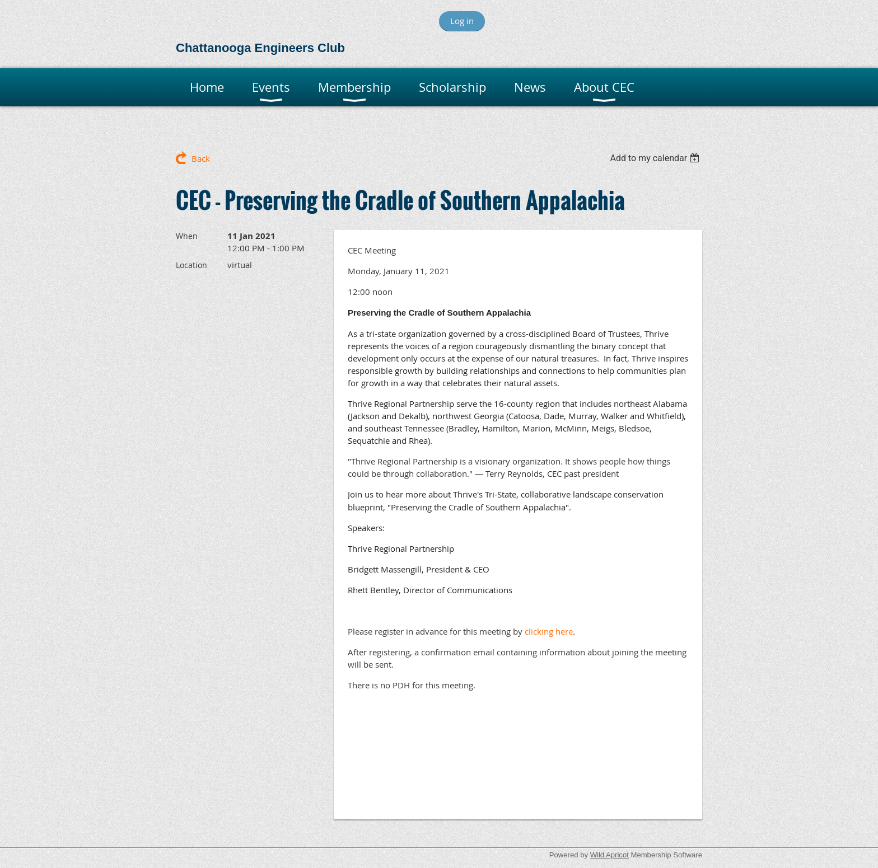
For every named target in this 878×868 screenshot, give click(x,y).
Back (201, 158)
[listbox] (656, 158)
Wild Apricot (609, 855)
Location (191, 265)
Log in (462, 20)
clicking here (549, 631)
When (187, 236)
